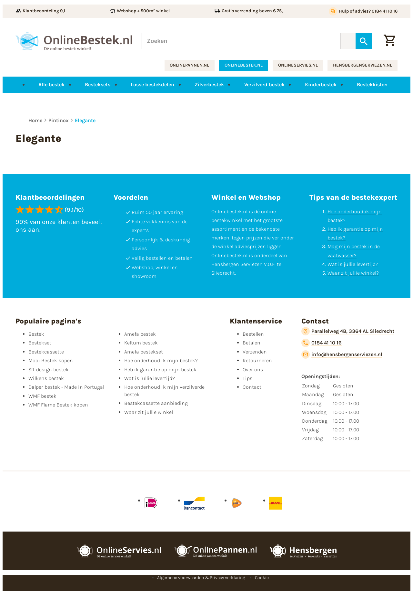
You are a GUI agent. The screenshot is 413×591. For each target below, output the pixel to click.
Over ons (253, 369)
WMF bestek (42, 396)
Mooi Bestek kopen (50, 360)
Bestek (36, 334)
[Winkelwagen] (389, 41)
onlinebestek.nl (244, 65)
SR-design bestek (48, 369)
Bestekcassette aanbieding (156, 403)
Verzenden (255, 352)
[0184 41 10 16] (321, 343)
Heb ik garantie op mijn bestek (160, 369)
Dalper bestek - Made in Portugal (66, 387)
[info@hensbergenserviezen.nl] (341, 354)
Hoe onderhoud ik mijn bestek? (161, 360)
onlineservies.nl (298, 65)
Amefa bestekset (143, 352)
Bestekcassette (46, 352)
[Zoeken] (241, 41)
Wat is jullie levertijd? (352, 264)
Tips (247, 378)
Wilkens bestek (46, 378)
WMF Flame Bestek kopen (58, 405)
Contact (252, 387)
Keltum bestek (141, 343)
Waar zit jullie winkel (148, 412)
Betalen (251, 343)
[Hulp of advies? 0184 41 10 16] (363, 11)
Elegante (85, 120)
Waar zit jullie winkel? (353, 273)
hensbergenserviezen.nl (362, 65)
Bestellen (253, 334)
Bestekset (39, 343)
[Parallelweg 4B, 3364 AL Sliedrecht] (347, 331)
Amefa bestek (140, 334)
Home (35, 120)
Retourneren (257, 360)
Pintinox (58, 120)
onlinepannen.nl (189, 65)
